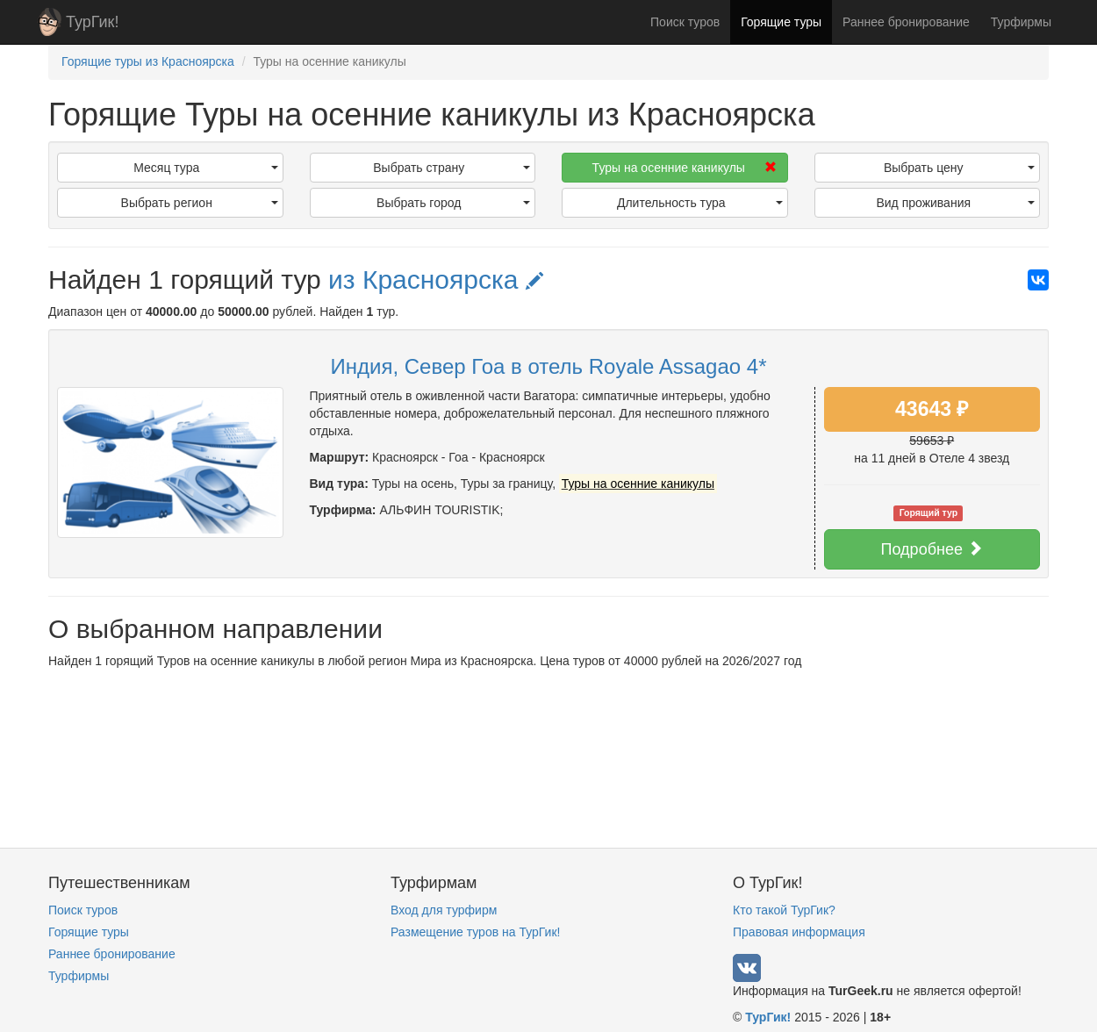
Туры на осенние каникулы (684, 168)
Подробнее (932, 549)
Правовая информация (799, 932)
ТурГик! (92, 22)
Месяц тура (205, 168)
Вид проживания (955, 203)
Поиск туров (685, 22)
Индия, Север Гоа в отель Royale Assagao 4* (548, 366)
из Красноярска (435, 279)
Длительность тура (700, 203)
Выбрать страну (451, 168)
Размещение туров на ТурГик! (475, 932)
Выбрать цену (959, 168)
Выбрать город (453, 203)
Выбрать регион (199, 203)
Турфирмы (1021, 22)
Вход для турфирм (444, 910)
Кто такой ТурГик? (784, 910)
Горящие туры (781, 22)
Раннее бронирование (906, 22)
